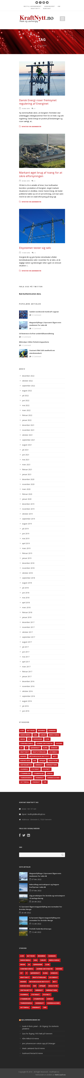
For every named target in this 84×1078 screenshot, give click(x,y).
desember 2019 (28, 504)
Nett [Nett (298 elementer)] (55, 756)
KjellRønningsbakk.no (30, 1020)
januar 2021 (26, 474)
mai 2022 (25, 405)
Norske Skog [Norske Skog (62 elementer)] (25, 760)
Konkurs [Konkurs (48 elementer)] (54, 748)
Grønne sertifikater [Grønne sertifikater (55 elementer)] (45, 743)
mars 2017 (26, 666)
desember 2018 (28, 563)
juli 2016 (25, 706)
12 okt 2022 (36, 924)
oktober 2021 (27, 435)
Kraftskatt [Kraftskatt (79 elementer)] (24, 752)
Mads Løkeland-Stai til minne (33, 1048)
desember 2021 (28, 425)
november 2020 (28, 484)
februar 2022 (27, 415)
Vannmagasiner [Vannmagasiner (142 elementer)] (53, 778)
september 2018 (28, 578)
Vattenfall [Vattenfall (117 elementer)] (24, 782)
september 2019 (28, 519)
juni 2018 (25, 593)
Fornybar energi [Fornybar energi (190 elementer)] (26, 743)
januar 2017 (26, 676)
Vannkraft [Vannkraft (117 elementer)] (39, 778)
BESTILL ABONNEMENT (32, 6)
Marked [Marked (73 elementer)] (23, 756)
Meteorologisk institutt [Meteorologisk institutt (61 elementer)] (39, 756)
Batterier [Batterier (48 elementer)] (31, 730)
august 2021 (27, 445)
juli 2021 (25, 450)
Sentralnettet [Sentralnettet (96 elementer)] (26, 765)
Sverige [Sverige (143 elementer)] (50, 773)
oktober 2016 (27, 691)
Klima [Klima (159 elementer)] (45, 748)
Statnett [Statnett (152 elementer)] (46, 769)
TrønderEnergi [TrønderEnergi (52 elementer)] (26, 778)
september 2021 (28, 440)
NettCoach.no (60, 1075)
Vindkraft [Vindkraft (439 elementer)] (36, 782)
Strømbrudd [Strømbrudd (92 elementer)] (25, 773)
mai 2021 (25, 459)
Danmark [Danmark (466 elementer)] (52, 730)
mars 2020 (26, 489)
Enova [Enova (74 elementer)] (22, 739)
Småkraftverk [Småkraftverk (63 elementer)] (51, 765)
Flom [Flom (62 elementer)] (47, 739)
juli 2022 (25, 395)
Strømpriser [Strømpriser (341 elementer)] (39, 773)
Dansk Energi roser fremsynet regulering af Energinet (38, 101)
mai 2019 (25, 538)
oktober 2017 (27, 632)
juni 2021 (25, 455)
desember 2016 (28, 681)
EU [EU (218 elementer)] (29, 739)
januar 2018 (26, 617)
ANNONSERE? (49, 6)
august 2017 (27, 642)
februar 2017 (27, 671)
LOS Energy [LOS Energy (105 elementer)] (53, 752)
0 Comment (36, 315)
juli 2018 (25, 588)
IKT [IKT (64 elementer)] (21, 748)
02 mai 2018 (26, 181)
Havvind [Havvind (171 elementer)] (59, 743)
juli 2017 (25, 647)
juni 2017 (25, 652)
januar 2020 (26, 499)
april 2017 (26, 662)
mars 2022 (26, 410)
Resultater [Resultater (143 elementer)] (53, 760)
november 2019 (28, 509)
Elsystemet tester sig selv (35, 248)
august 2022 (27, 390)
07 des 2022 (36, 879)
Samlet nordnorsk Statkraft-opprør (44, 312)
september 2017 (28, 637)
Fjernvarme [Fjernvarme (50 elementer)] (37, 739)
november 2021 (28, 430)
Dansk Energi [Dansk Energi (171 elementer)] (25, 735)
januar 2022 (26, 420)
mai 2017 (25, 657)
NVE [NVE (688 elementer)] (34, 760)
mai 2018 (25, 597)
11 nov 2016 (26, 253)
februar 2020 (27, 494)
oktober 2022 (27, 381)
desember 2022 (28, 376)
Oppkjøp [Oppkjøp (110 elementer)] (42, 760)
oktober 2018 (27, 573)
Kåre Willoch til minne (30, 1038)
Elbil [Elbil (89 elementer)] (35, 735)
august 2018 (27, 583)
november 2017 (28, 627)
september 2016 (28, 696)
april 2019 (26, 543)
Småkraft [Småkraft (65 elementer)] (39, 765)
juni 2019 (25, 533)
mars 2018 (26, 607)
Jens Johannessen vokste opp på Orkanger (38, 1043)
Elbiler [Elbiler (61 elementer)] (43, 735)
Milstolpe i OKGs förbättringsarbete (34, 342)
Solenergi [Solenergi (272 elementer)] (24, 769)
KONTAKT (47, 8)
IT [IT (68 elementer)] (26, 748)
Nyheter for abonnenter (31, 126)
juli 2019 (25, 528)
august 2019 (27, 524)
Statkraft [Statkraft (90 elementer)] (35, 769)
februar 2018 (27, 612)
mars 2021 (26, 464)
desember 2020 (28, 479)
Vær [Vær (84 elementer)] (44, 782)
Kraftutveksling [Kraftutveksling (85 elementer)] (39, 752)
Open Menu (62, 18)
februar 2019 (27, 553)
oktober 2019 (27, 514)
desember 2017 (28, 622)
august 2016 (27, 701)
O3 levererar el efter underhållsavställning (36, 333)
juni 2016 (25, 711)
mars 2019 (26, 548)
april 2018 (26, 602)
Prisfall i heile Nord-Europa (40, 929)
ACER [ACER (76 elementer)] (22, 730)
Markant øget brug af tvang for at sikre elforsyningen (40, 174)
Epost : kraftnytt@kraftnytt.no (33, 814)
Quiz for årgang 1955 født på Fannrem (37, 1033)
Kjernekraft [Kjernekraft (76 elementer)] (35, 748)
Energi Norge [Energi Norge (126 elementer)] (54, 735)
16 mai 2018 (26, 108)
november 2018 (28, 568)
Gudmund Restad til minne (32, 1053)
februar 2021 (27, 469)
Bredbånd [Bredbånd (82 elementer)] (41, 730)
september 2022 (28, 386)
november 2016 (28, 686)
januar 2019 (26, 558)
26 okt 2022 (36, 901)
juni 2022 (25, 400)
